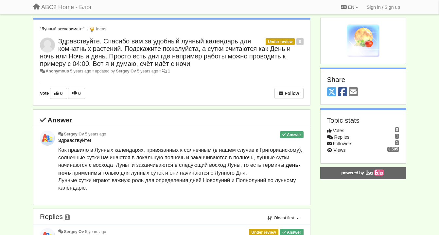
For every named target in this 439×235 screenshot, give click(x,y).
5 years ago (95, 134)
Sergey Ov (126, 71)
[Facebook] (342, 92)
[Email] (353, 92)
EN (349, 7)
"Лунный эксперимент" (62, 28)
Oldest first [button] (283, 217)
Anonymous (57, 71)
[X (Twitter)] (331, 92)
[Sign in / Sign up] (383, 7)
